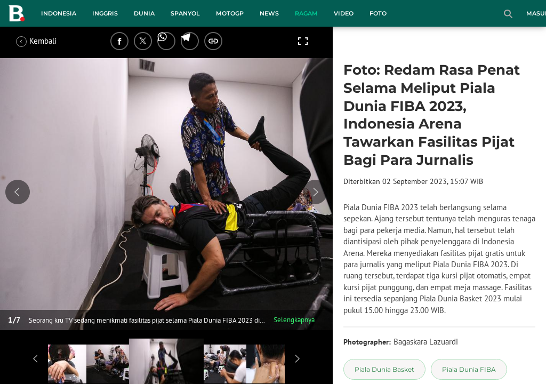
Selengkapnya (294, 319)
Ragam (306, 13)
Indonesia (58, 13)
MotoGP (230, 13)
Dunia (144, 13)
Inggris (105, 13)
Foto (378, 13)
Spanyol (185, 13)
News (269, 13)
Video (344, 13)
